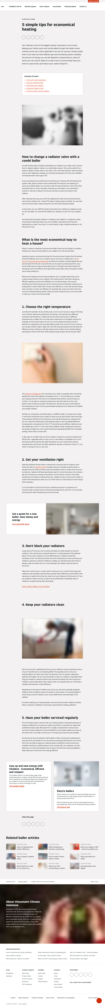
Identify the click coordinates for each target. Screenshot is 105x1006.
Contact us (83, 6)
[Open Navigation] (2, 6)
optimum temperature (33, 394)
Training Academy (70, 6)
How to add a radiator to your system (36, 587)
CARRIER (24, 1004)
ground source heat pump (39, 261)
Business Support (30, 6)
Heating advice (23, 881)
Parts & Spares (44, 6)
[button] (99, 1000)
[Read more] (20, 847)
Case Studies (57, 6)
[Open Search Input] (98, 6)
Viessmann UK (10, 881)
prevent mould (40, 467)
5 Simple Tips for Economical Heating (42, 881)
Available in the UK (15, 6)
